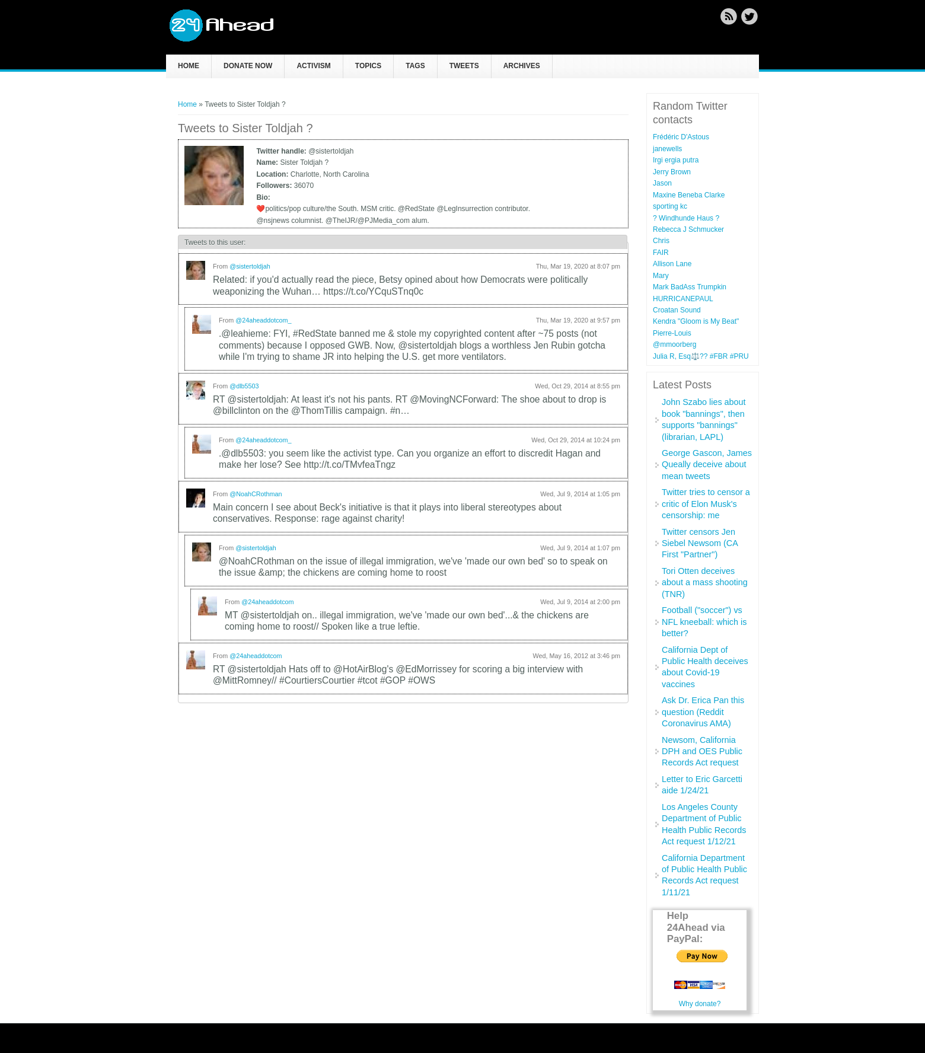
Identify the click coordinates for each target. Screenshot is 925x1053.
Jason (662, 183)
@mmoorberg (675, 344)
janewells (667, 149)
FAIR (661, 252)
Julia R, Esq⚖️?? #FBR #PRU (701, 356)
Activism (313, 66)
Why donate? (700, 1004)
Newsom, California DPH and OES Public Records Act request (702, 751)
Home (188, 66)
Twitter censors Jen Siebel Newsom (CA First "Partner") (700, 543)
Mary (661, 276)
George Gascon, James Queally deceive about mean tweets (707, 464)
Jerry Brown (672, 172)
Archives (521, 66)
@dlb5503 (244, 386)
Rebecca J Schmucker (688, 229)
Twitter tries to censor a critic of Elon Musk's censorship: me (706, 503)
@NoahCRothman (255, 493)
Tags (415, 66)
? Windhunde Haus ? (686, 218)
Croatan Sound (677, 310)
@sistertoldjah (249, 266)
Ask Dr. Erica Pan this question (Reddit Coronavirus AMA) (703, 711)
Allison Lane (672, 264)
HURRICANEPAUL (683, 299)
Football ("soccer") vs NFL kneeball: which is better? (704, 621)
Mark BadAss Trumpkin (689, 287)
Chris (661, 241)
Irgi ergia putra (675, 160)
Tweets (464, 66)
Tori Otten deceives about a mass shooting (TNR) (705, 582)
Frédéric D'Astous (681, 137)
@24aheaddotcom (267, 601)
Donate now (248, 66)
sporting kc (670, 206)
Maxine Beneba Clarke (689, 195)
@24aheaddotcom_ (263, 320)
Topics (368, 66)
